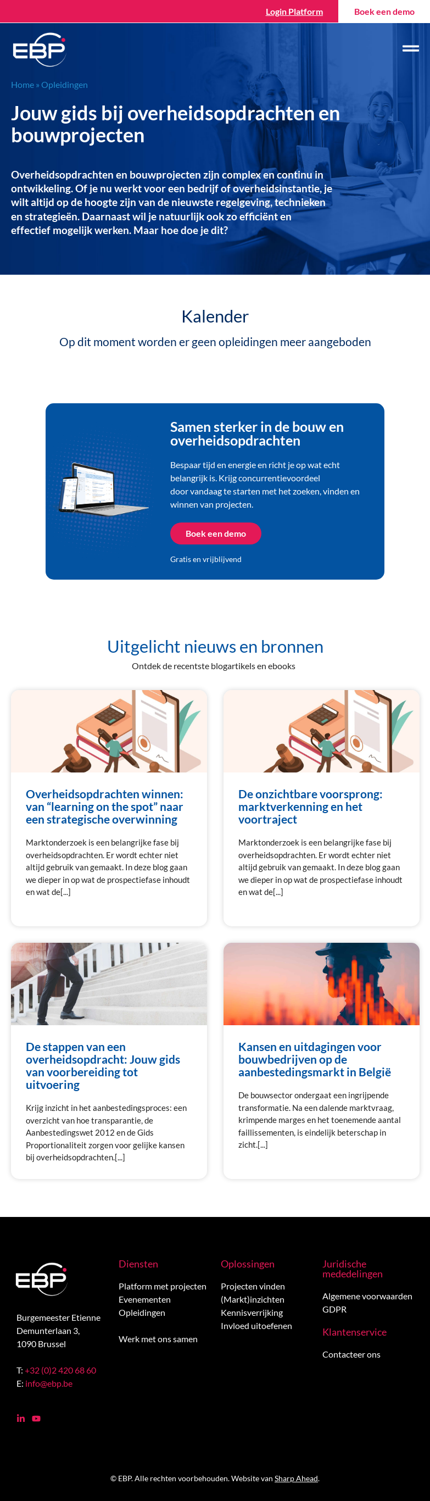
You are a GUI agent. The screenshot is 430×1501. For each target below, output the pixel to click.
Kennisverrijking (252, 1312)
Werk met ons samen (158, 1338)
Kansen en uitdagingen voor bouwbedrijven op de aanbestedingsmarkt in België (314, 1059)
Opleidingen (142, 1312)
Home (22, 84)
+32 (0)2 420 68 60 (60, 1370)
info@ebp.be (48, 1383)
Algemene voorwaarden (367, 1296)
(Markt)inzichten (252, 1299)
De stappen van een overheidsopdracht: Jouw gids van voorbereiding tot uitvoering (103, 1065)
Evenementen (145, 1299)
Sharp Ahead (296, 1478)
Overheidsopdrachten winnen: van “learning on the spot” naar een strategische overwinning (104, 806)
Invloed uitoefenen (256, 1325)
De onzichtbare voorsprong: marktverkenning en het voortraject (310, 806)
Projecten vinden (253, 1286)
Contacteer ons (351, 1354)
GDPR (334, 1309)
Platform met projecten (162, 1286)
